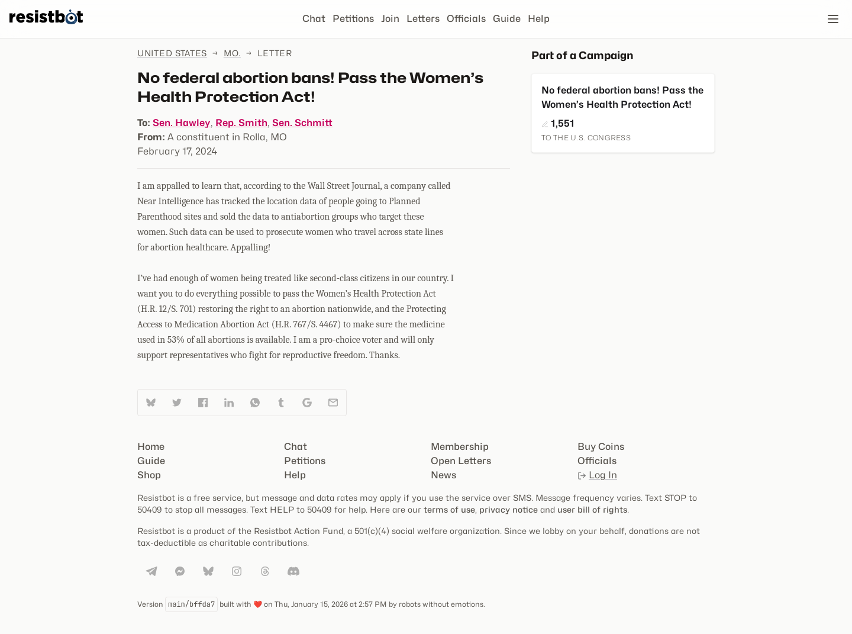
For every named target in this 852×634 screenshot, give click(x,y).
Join (390, 18)
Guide (507, 18)
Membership (460, 446)
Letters (423, 18)
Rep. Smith (241, 122)
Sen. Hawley (182, 122)
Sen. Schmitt (302, 122)
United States (172, 53)
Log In (597, 475)
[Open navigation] (833, 19)
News (443, 475)
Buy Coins (600, 446)
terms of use (449, 509)
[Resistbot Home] (46, 28)
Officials (466, 18)
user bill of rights (592, 509)
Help (539, 18)
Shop (149, 475)
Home (150, 446)
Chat (313, 18)
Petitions (353, 18)
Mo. (232, 53)
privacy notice (508, 509)
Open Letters (461, 460)
